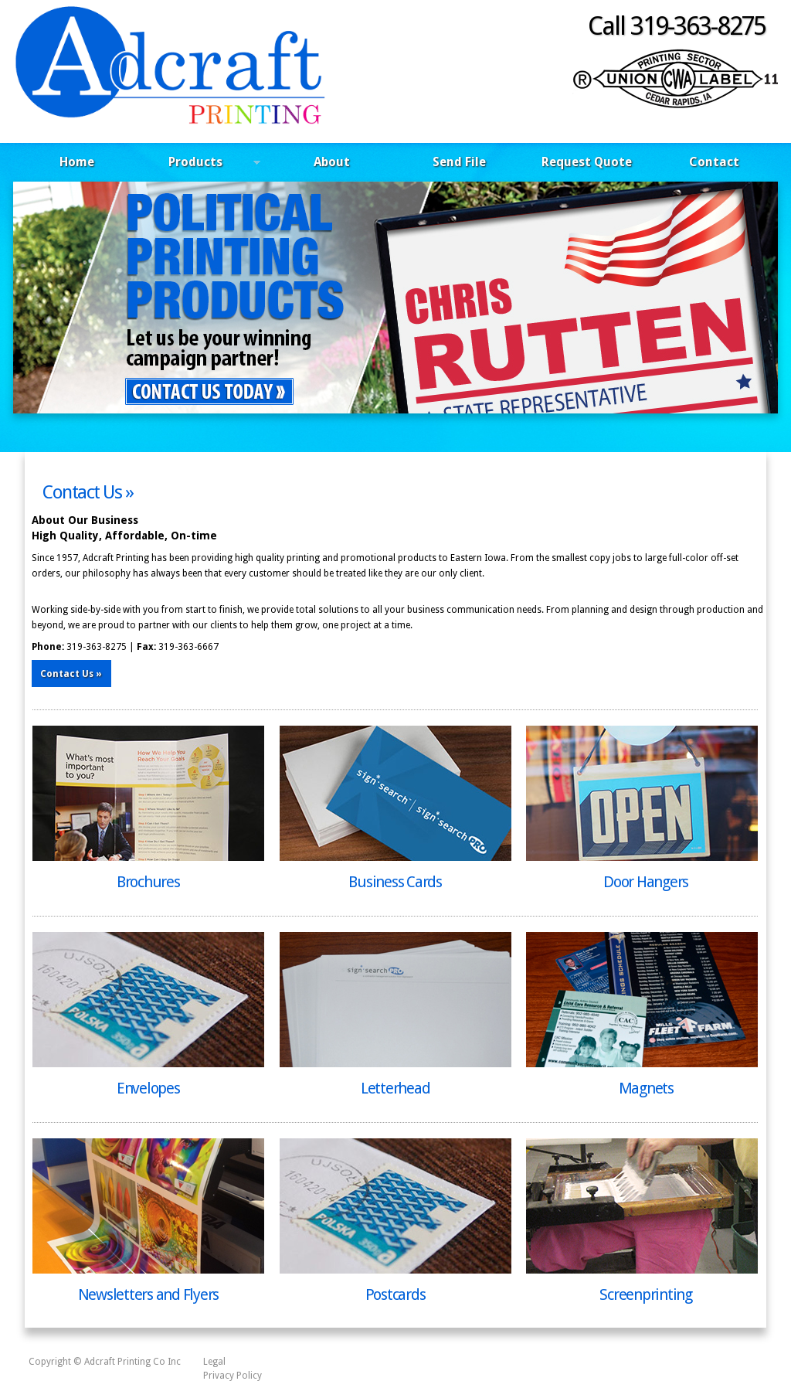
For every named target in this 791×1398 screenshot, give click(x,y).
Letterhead (395, 1088)
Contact (714, 162)
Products (200, 164)
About (332, 162)
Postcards (395, 1294)
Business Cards (395, 881)
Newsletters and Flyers (148, 1294)
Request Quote (586, 162)
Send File (459, 162)
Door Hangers (645, 881)
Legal (214, 1361)
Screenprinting (645, 1294)
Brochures (148, 881)
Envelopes (148, 1088)
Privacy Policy (232, 1375)
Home (76, 162)
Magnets (646, 1088)
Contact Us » (87, 492)
